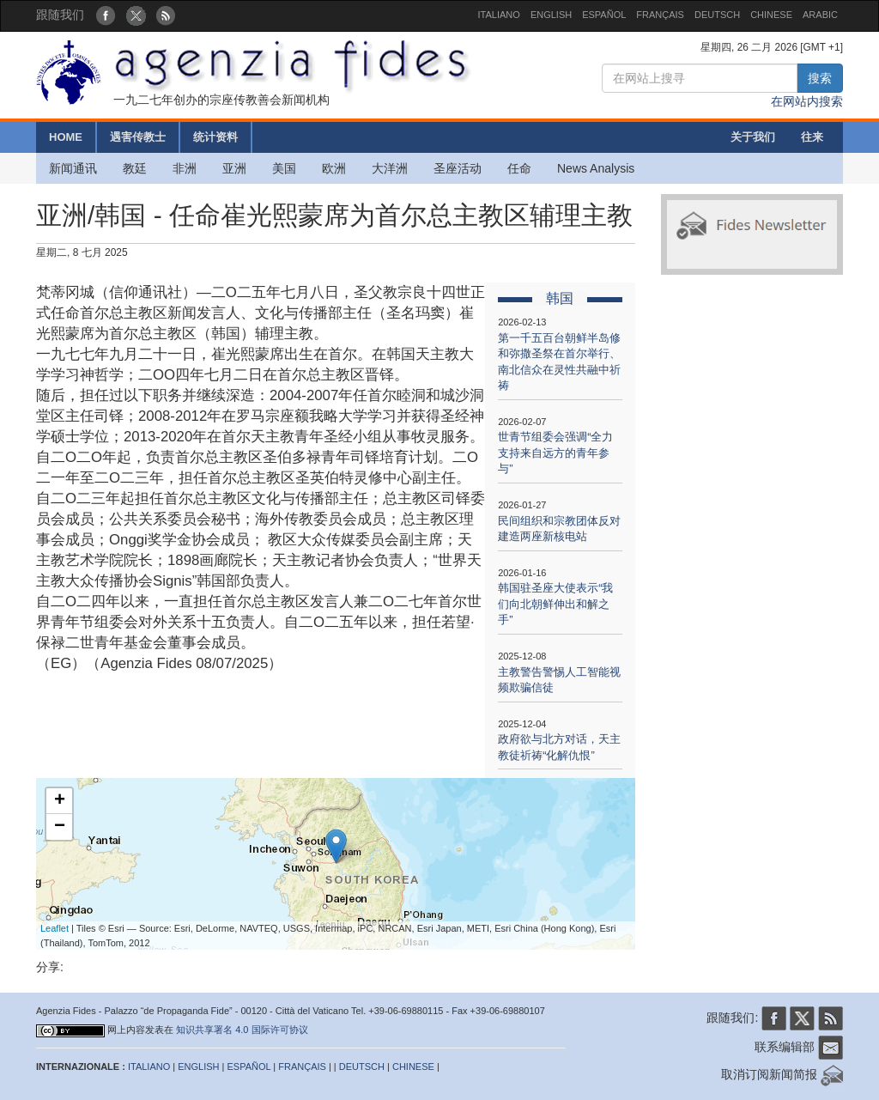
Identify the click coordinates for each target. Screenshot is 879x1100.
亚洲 (234, 168)
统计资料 (215, 137)
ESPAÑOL (604, 14)
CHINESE (771, 14)
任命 (519, 168)
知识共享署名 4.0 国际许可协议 (241, 1029)
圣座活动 (457, 168)
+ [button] (59, 801)
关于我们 (752, 137)
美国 (284, 168)
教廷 (135, 168)
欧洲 (334, 168)
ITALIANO (499, 14)
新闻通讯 (73, 168)
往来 (812, 137)
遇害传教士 (138, 137)
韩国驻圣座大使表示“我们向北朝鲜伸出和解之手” (555, 603)
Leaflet (54, 928)
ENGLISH (551, 14)
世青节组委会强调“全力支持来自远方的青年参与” (555, 452)
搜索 (820, 78)
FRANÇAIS (660, 14)
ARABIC (820, 14)
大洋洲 (390, 168)
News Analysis (595, 168)
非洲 (185, 168)
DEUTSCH (717, 14)
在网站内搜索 (807, 101)
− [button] (59, 827)
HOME (65, 137)
